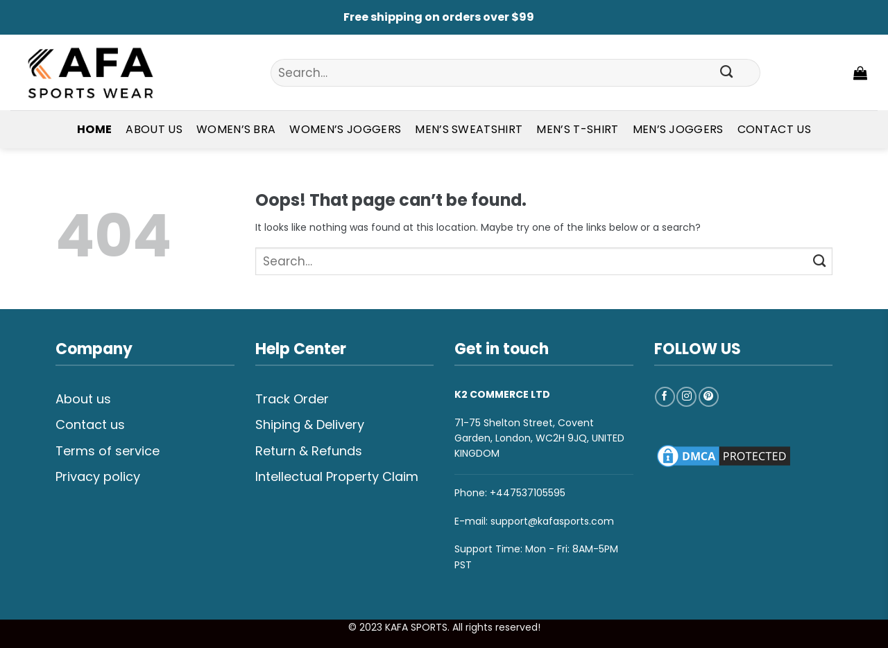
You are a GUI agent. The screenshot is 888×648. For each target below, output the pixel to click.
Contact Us (774, 129)
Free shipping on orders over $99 (438, 17)
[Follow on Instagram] (686, 397)
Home (94, 129)
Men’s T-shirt (577, 129)
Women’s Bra (236, 129)
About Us (154, 129)
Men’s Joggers (678, 129)
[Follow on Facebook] (665, 397)
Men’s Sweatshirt (468, 129)
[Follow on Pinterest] (709, 397)
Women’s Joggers (345, 129)
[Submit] (727, 73)
